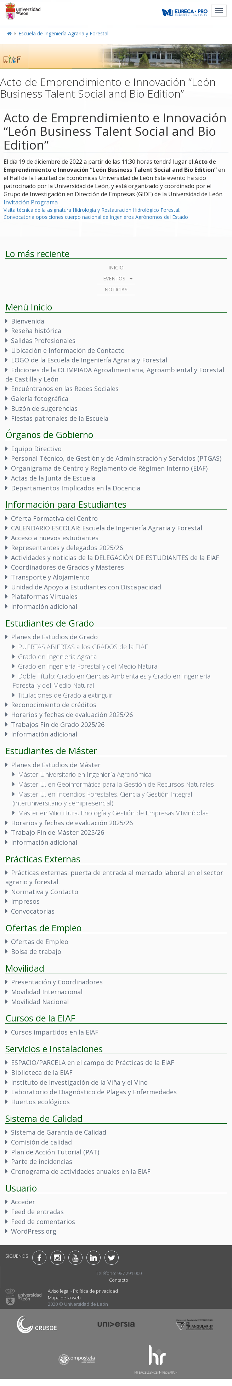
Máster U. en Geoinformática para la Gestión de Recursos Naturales (116, 784)
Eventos (114, 278)
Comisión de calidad (41, 1142)
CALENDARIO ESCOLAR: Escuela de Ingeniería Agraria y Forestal (106, 528)
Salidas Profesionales (43, 340)
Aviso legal (58, 1291)
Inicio (116, 267)
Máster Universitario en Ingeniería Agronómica (84, 774)
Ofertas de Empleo (39, 941)
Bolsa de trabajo (36, 951)
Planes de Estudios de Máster (56, 765)
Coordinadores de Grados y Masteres (67, 567)
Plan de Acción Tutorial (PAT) (55, 1152)
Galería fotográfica (39, 398)
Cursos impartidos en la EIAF (54, 1032)
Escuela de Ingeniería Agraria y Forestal (63, 33)
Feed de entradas (37, 1211)
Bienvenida (27, 321)
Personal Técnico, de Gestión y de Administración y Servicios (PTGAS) (116, 458)
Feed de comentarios (43, 1221)
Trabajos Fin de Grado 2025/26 (57, 724)
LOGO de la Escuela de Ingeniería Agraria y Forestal (89, 360)
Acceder (23, 1202)
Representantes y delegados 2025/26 (67, 547)
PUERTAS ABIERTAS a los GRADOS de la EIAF (83, 646)
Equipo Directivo (36, 448)
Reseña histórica (36, 330)
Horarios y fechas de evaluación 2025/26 (72, 714)
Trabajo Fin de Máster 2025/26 (57, 832)
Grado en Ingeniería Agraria (57, 656)
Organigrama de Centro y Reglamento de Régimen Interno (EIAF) (109, 468)
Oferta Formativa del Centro (54, 518)
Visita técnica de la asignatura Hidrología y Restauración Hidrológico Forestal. (92, 209)
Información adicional (44, 606)
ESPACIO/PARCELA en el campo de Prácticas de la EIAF (92, 1062)
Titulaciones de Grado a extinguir (65, 695)
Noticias (116, 289)
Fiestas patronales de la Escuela (59, 418)
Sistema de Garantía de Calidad (58, 1132)
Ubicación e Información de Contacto (68, 350)
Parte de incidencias (41, 1161)
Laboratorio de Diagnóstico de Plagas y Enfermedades (94, 1092)
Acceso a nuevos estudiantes (54, 538)
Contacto (118, 1280)
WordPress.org (33, 1231)
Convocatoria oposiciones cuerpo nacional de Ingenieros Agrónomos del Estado (96, 217)
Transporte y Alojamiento (50, 577)
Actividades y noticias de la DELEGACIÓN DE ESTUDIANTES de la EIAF (115, 557)
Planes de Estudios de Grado (54, 637)
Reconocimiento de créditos (53, 704)
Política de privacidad (95, 1291)
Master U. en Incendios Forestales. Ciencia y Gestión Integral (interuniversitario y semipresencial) (102, 799)
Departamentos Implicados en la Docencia (75, 488)
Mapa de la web (64, 1297)
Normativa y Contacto (44, 891)
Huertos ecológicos (40, 1101)
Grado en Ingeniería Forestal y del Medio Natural (88, 666)
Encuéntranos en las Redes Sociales (65, 388)
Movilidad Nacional (40, 1001)
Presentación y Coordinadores (57, 982)
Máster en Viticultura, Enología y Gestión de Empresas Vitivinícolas (113, 813)
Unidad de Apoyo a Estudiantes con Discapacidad (86, 587)
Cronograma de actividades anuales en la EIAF (81, 1171)
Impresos (25, 901)
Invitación (16, 202)
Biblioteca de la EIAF (42, 1072)
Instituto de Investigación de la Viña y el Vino (79, 1082)
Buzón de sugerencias (44, 408)
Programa (44, 202)
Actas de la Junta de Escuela (53, 478)
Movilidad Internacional (47, 992)
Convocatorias (33, 911)
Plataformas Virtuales (44, 596)
